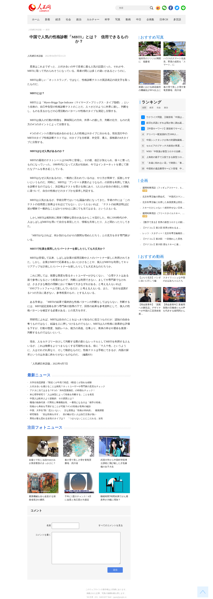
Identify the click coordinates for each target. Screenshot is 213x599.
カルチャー (93, 19)
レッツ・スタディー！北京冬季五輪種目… (163, 233)
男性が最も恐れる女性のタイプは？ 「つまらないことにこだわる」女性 (66, 418)
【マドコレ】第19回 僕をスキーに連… (161, 244)
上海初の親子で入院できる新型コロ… (165, 157)
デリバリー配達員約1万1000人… (162, 134)
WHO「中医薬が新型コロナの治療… (164, 151)
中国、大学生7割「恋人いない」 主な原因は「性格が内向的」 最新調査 (67, 410)
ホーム (36, 19)
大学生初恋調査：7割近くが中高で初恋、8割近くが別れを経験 (61, 382)
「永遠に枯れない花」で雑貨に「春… (165, 163)
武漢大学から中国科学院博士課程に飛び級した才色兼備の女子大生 (113, 463)
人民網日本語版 (35, 30)
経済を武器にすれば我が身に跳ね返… (165, 123)
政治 (78, 19)
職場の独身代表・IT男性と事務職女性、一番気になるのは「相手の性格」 (66, 402)
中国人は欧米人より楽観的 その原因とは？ (52, 398)
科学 (107, 19)
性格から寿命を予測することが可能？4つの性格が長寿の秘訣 (60, 406)
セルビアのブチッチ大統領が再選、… (165, 146)
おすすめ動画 (152, 257)
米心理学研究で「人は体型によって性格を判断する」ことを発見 (62, 394)
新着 (47, 19)
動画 (128, 19)
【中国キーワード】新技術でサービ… (165, 128)
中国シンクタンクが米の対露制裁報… (165, 140)
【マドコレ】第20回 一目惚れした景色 (162, 239)
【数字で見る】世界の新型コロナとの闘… (163, 222)
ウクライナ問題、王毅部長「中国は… (165, 117)
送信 (115, 570)
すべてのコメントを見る (110, 525)
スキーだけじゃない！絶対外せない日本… (163, 208)
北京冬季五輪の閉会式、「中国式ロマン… (163, 196)
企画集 (150, 19)
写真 (117, 19)
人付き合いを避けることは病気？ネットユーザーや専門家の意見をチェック (67, 386)
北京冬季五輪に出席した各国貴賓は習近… (163, 202)
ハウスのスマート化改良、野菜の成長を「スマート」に (174, 61)
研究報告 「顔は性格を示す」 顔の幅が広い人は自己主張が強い (63, 414)
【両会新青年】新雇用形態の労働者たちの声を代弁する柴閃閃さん (174, 307)
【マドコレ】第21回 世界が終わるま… (161, 228)
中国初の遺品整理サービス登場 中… (165, 168)
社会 (68, 19)
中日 (138, 19)
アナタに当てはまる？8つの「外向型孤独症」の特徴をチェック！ (62, 390)
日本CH (164, 19)
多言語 (177, 19)
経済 (57, 19)
